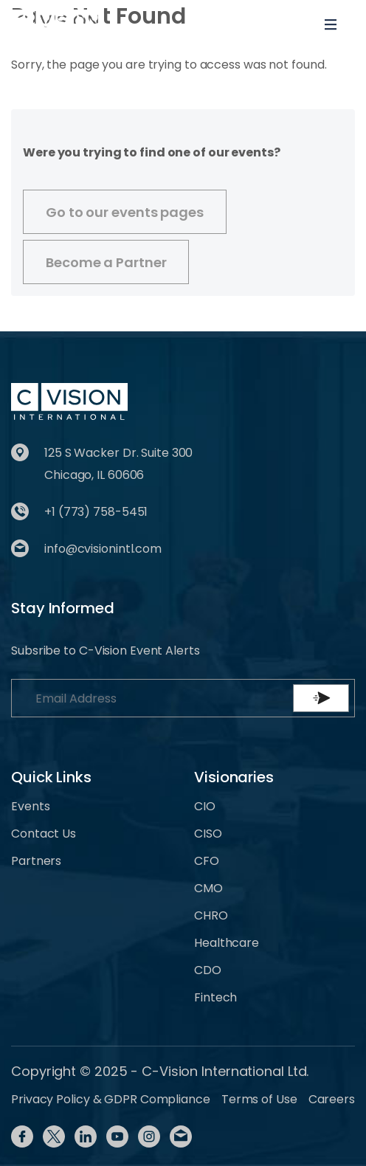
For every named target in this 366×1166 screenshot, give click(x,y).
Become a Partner (106, 262)
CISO (208, 833)
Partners (36, 860)
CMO (208, 888)
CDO (207, 970)
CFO (206, 860)
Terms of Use (259, 1099)
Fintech (215, 997)
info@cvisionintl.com (103, 548)
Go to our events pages (125, 212)
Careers (331, 1099)
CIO (204, 806)
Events (30, 806)
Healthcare (226, 942)
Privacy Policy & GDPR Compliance (110, 1099)
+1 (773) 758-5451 (96, 511)
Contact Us (43, 833)
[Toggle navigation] (330, 24)
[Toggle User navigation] (282, 24)
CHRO (211, 915)
